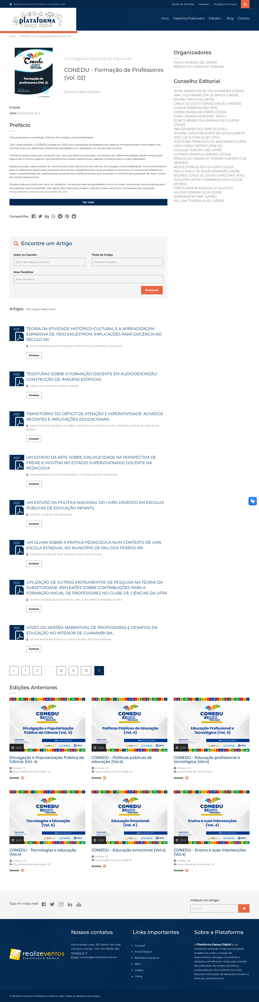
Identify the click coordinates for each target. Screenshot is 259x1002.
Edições (214, 19)
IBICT (138, 964)
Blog (230, 19)
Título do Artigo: (102, 255)
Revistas (204, 4)
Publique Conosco (225, 4)
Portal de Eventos (183, 4)
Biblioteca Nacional (147, 958)
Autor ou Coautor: (25, 255)
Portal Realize (143, 951)
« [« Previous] (14, 672)
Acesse (16, 778)
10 (86, 672)
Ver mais (88, 203)
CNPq (138, 976)
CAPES (139, 970)
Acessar (34, 356)
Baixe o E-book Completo (81, 93)
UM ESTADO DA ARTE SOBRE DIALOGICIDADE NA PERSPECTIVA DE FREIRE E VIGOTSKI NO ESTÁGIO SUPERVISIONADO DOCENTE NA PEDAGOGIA (91, 464)
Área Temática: (23, 273)
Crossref (140, 945)
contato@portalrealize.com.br (98, 957)
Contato (244, 19)
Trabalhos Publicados (188, 19)
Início (165, 19)
